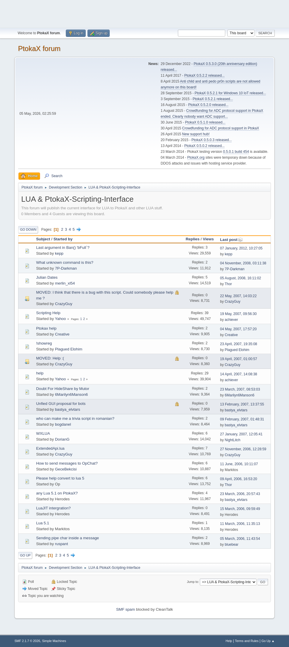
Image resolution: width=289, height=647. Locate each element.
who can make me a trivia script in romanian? (75, 418)
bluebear (231, 544)
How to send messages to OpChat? (66, 463)
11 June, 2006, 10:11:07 (239, 464)
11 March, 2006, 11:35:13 (240, 524)
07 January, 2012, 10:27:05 (241, 248)
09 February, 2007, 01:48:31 (242, 419)
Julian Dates (46, 277)
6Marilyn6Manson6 (71, 394)
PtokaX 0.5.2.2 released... (204, 75)
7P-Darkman (66, 268)
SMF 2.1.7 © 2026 (27, 641)
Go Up (25, 555)
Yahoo (60, 318)
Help (229, 641)
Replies (192, 239)
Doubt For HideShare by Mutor (62, 388)
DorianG (62, 439)
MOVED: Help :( (50, 358)
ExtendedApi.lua (50, 448)
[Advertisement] (144, 13)
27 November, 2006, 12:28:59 (243, 449)
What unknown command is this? (64, 262)
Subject (43, 239)
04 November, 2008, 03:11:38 (243, 263)
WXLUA (43, 433)
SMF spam (125, 609)
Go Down (28, 229)
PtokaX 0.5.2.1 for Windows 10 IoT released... (230, 93)
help (39, 373)
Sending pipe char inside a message (67, 538)
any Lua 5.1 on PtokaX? (57, 493)
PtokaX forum (39, 48)
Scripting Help (48, 313)
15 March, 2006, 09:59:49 (240, 509)
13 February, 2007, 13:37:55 (242, 404)
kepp (59, 253)
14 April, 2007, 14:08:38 (238, 374)
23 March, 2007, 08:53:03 (240, 389)
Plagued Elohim (68, 349)
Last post (231, 239)
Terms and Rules (247, 641)
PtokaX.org (195, 157)
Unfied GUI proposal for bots (60, 403)
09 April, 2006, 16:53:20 (238, 479)
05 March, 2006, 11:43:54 (240, 539)
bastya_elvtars (67, 409)
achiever (231, 320)
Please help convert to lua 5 (60, 478)
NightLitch (232, 440)
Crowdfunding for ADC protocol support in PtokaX (220, 128)
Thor (228, 284)
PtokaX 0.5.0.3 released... (212, 140)
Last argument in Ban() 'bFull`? (63, 247)
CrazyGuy (63, 304)
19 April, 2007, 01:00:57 (238, 359)
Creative (62, 334)
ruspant (61, 544)
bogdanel (63, 424)
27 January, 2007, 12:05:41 (241, 434)
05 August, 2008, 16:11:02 (240, 278)
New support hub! (196, 134)
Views (208, 239)
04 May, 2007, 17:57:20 (238, 329)
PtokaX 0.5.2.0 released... (208, 105)
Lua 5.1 (42, 523)
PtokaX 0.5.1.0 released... (205, 122)
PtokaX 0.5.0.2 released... (204, 146)
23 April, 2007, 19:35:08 (238, 344)
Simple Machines (54, 641)
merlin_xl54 (65, 283)
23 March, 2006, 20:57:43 (240, 494)
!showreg (44, 343)
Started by (63, 239)
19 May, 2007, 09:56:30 (238, 314)
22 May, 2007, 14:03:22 (238, 296)
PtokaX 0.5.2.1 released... (213, 99)
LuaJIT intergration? (53, 508)
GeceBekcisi (66, 469)
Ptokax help (46, 328)
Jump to (192, 581)
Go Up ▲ (268, 641)
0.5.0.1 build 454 (236, 152)
